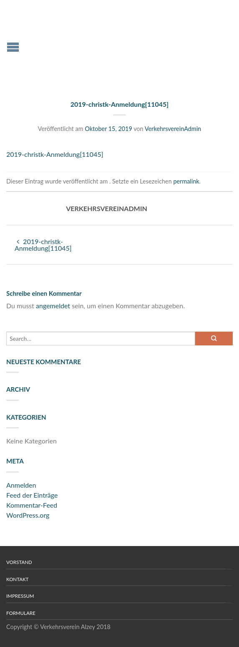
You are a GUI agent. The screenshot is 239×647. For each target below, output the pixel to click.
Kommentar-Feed (31, 505)
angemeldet (53, 306)
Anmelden (21, 485)
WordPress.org (27, 515)
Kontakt (17, 579)
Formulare (21, 613)
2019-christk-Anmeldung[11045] (54, 154)
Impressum (20, 596)
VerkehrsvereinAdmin (173, 128)
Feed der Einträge (32, 495)
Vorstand (19, 562)
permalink (186, 181)
